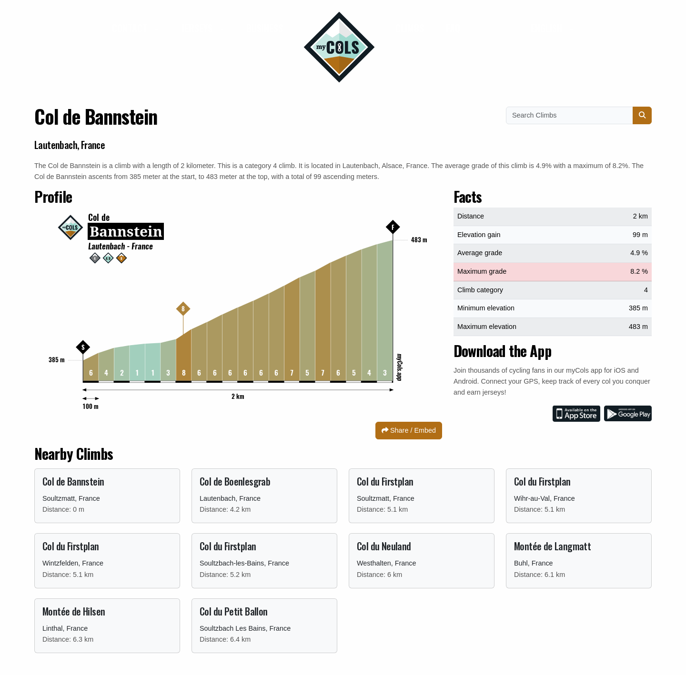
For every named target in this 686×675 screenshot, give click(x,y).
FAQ (453, 28)
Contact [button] (131, 28)
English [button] (548, 28)
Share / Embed (409, 430)
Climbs (409, 28)
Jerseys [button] (198, 28)
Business (264, 28)
